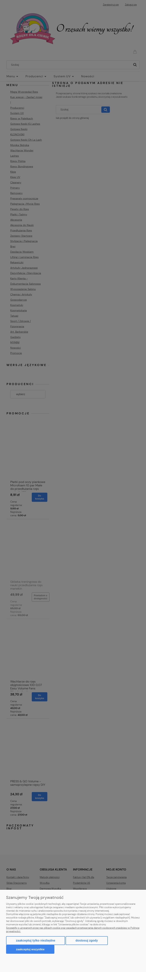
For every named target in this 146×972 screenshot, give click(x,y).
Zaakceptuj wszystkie (30, 949)
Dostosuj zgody (86, 940)
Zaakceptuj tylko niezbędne (35, 940)
